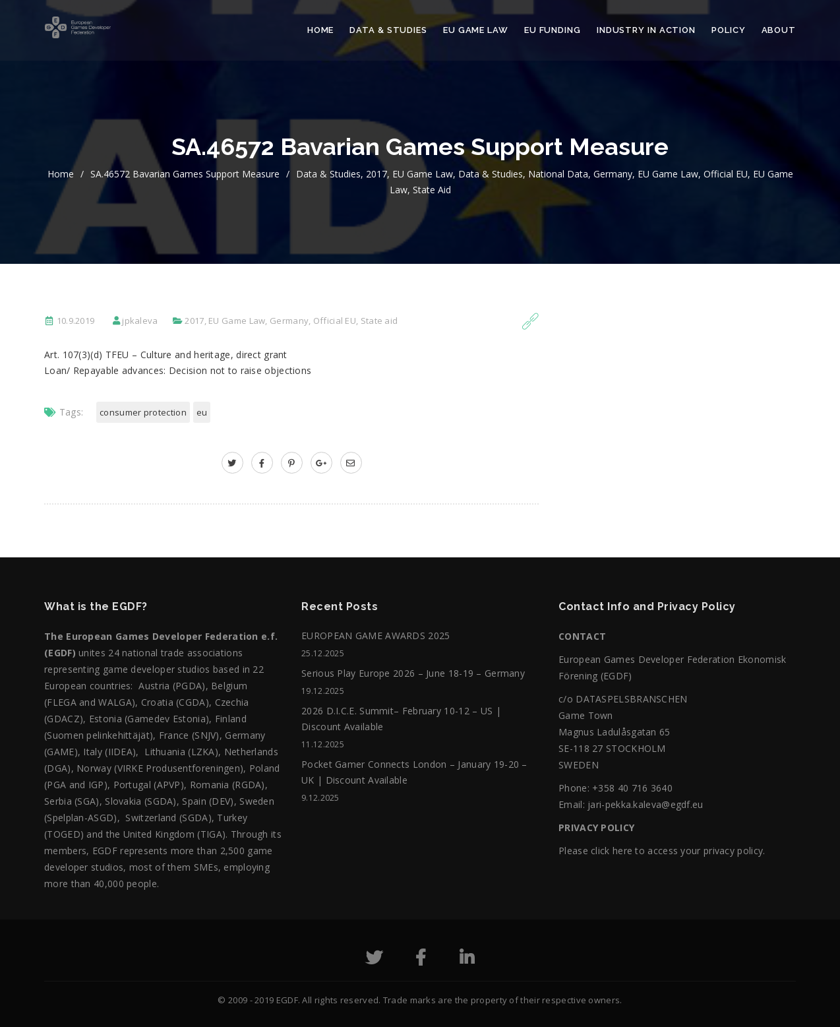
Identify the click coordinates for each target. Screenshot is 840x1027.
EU (202, 412)
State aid (432, 189)
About (779, 30)
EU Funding (552, 30)
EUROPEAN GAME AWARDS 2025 (375, 635)
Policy (728, 30)
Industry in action (646, 30)
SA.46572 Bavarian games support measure (185, 174)
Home (320, 30)
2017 (376, 174)
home (60, 174)
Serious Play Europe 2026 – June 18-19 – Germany (413, 673)
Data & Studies (388, 30)
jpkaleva (140, 321)
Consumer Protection (143, 412)
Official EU (726, 174)
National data (558, 174)
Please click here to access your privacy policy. (661, 850)
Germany (612, 174)
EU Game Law (475, 30)
